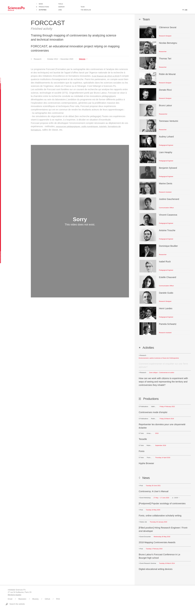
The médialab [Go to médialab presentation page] (86, 10)
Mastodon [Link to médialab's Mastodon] (22, 599)
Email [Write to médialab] (10, 599)
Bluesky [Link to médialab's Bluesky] (35, 599)
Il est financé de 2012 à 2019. (106, 76)
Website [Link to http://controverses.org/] (82, 59)
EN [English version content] (186, 10)
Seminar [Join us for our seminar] (61, 7)
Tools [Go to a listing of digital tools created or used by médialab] (60, 4)
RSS (58, 599)
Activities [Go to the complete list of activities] (42, 10)
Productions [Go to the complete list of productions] (44, 7)
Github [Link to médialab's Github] (47, 599)
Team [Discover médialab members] (83, 7)
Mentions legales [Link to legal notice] (14, 595)
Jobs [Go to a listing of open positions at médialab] (60, 10)
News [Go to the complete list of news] (41, 4)
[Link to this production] (165, 411)
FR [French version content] (183, 10)
